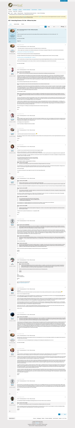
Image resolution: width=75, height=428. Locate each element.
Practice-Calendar (26, 9)
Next (65, 414)
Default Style (12, 418)
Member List (20, 11)
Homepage (15, 9)
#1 (65, 29)
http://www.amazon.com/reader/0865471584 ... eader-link (26, 57)
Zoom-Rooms (34, 9)
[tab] (10, 24)
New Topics (10, 11)
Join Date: (10, 38)
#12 (65, 333)
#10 (65, 287)
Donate (39, 9)
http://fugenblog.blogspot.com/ (24, 282)
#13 (65, 348)
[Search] (42, 27)
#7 (65, 176)
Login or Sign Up (64, 0)
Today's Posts (15, 11)
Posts (11, 24)
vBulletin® (37, 422)
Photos (22, 24)
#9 (65, 258)
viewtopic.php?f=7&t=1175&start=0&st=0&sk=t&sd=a (25, 51)
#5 (65, 128)
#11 (65, 312)
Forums (9, 9)
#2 (65, 44)
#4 (65, 113)
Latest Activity (16, 24)
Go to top (64, 418)
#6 (65, 144)
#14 (65, 379)
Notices (20, 9)
